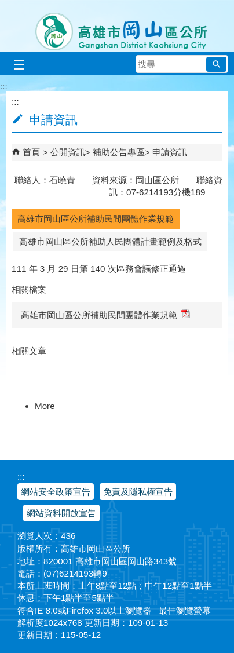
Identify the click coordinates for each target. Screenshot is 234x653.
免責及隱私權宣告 (138, 492)
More (45, 406)
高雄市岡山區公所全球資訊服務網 (117, 26)
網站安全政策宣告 (55, 492)
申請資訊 (169, 152)
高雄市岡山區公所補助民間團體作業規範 (95, 219)
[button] (216, 64)
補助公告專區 (119, 152)
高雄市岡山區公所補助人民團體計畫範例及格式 (110, 241)
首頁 (31, 152)
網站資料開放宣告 (61, 513)
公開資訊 (67, 152)
